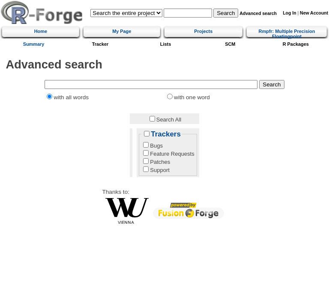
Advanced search (258, 13)
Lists (165, 44)
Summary (34, 44)
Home (40, 31)
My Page (121, 31)
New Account (314, 13)
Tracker (100, 44)
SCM (230, 44)
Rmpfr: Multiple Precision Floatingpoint (287, 34)
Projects (203, 31)
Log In (289, 13)
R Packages (296, 44)
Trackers (166, 134)
